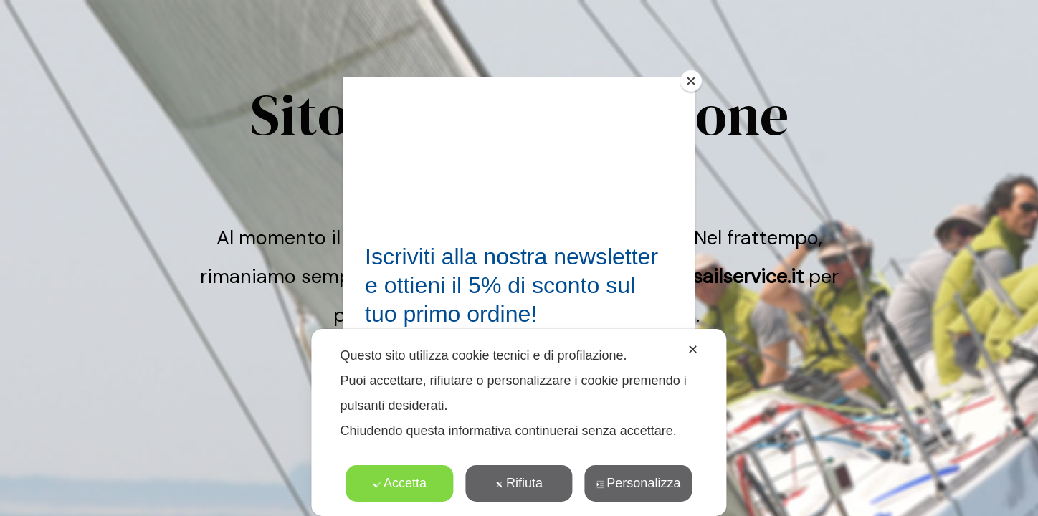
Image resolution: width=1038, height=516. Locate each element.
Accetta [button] (400, 483)
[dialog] (518, 422)
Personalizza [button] (638, 483)
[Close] (691, 81)
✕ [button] (692, 350)
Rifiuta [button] (519, 483)
